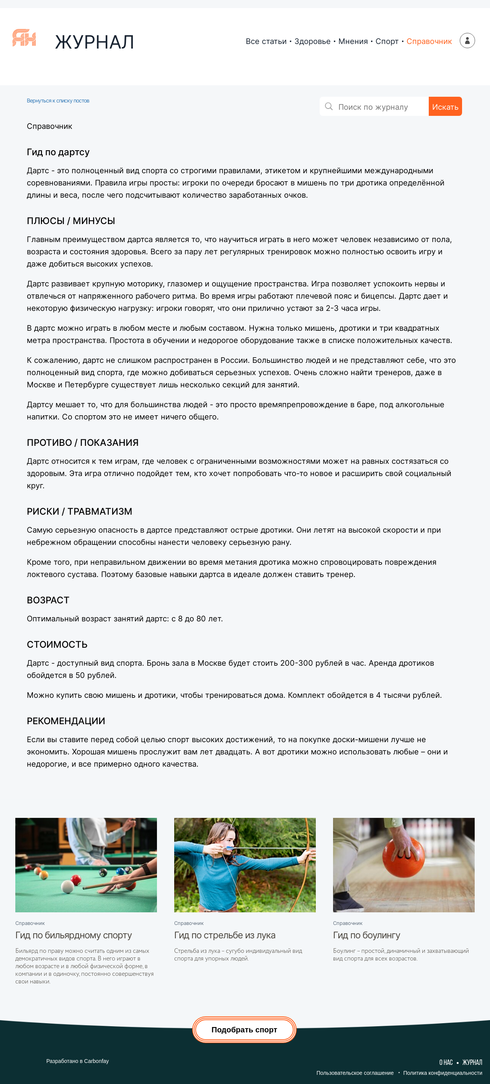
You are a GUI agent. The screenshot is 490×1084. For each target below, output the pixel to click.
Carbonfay (96, 1061)
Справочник (429, 41)
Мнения (353, 41)
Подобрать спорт (245, 1029)
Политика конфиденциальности (442, 1073)
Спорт (387, 41)
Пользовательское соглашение (355, 1073)
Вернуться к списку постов (58, 100)
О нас (446, 1063)
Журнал (472, 1063)
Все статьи (266, 41)
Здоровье (312, 41)
